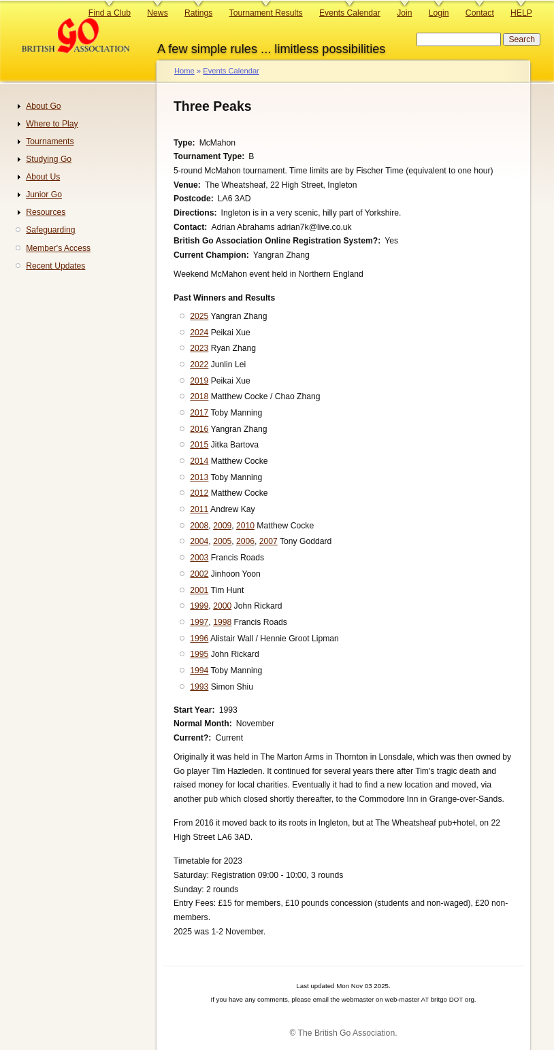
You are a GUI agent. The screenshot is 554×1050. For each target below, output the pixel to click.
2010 (245, 525)
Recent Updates (55, 266)
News (157, 13)
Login (439, 13)
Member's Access (58, 248)
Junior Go (44, 194)
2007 (268, 541)
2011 (199, 509)
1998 (222, 622)
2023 (199, 348)
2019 (199, 381)
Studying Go (48, 159)
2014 (199, 461)
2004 (199, 541)
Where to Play (52, 124)
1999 (199, 606)
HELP (521, 13)
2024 (199, 332)
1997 (199, 622)
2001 (199, 590)
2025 (199, 316)
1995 (199, 654)
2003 (199, 557)
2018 (199, 396)
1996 (199, 638)
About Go (43, 106)
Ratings (198, 13)
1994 (199, 670)
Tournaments (50, 141)
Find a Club (109, 13)
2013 (199, 477)
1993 (199, 687)
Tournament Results (266, 13)
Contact (480, 13)
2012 (199, 493)
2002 (199, 574)
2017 (199, 413)
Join (404, 13)
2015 (199, 445)
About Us (43, 177)
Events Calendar (349, 13)
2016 (199, 429)
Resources (45, 212)
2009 (222, 525)
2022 (199, 364)
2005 (222, 541)
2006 (245, 541)
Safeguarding (50, 230)
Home (184, 71)
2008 (199, 525)
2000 (222, 606)
